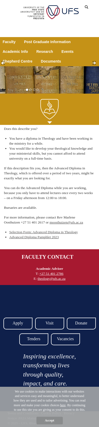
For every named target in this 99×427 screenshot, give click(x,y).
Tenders (33, 339)
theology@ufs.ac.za (51, 279)
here (63, 405)
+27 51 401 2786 (51, 274)
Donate (81, 323)
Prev (4, 64)
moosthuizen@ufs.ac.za (66, 222)
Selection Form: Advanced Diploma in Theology (43, 232)
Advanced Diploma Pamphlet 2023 (34, 237)
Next (95, 64)
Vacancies (65, 339)
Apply (18, 323)
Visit (49, 323)
